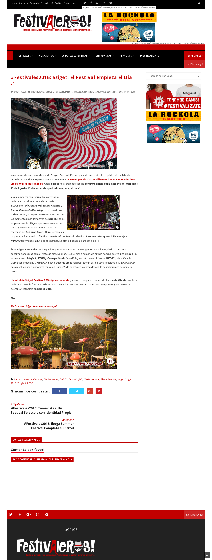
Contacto (23, 3)
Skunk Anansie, (100, 91)
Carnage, (49, 91)
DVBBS (64, 379)
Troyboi (21, 383)
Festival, (74, 91)
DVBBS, (68, 91)
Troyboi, (127, 91)
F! (10, 55)
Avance (28, 379)
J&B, (80, 91)
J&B (80, 379)
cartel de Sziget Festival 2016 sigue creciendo (41, 280)
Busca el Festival (74, 55)
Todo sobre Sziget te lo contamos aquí (33, 306)
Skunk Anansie (108, 379)
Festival (73, 379)
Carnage (37, 379)
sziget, (110, 91)
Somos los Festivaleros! (41, 3)
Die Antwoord (51, 379)
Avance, (42, 91)
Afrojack (18, 379)
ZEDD (30, 383)
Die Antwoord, (59, 91)
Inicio (14, 3)
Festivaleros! (17, 556)
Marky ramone (92, 379)
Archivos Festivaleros (65, 3)
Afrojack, (35, 91)
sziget (121, 379)
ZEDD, (133, 91)
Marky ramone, (88, 91)
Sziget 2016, (118, 91)
